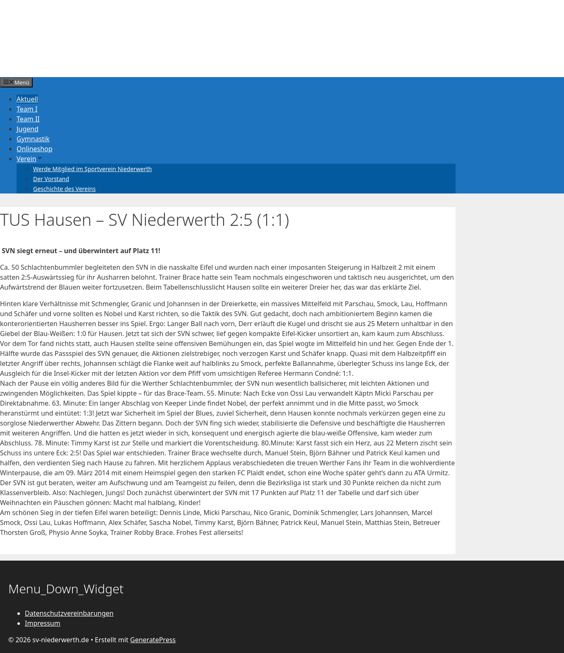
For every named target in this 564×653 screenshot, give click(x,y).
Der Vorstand (51, 179)
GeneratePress (153, 639)
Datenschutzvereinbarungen (69, 613)
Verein (30, 158)
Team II (28, 118)
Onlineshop (35, 148)
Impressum (42, 623)
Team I (27, 109)
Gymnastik (33, 138)
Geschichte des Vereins (64, 189)
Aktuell (27, 99)
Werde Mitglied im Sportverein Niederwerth (92, 169)
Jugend (28, 128)
